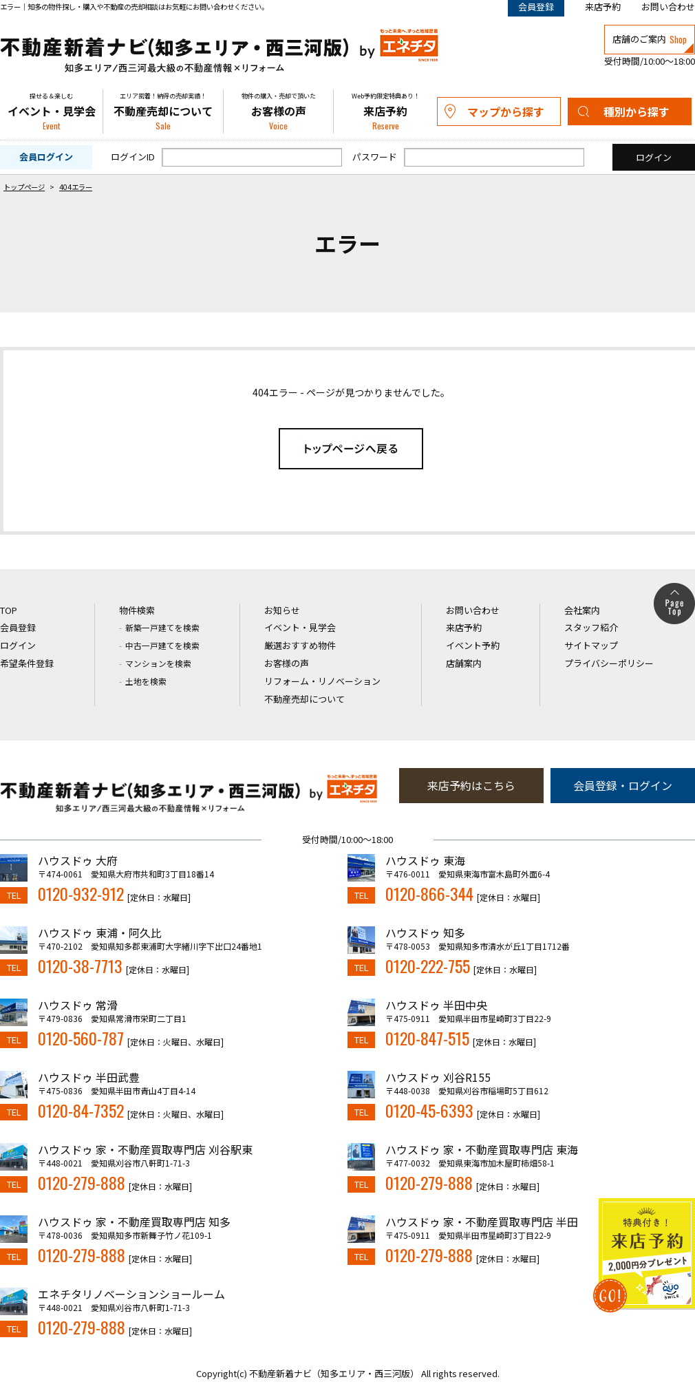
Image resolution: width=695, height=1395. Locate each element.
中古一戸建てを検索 (162, 645)
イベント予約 (473, 645)
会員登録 (18, 627)
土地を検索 (146, 681)
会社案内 (582, 610)
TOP (8, 610)
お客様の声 (278, 111)
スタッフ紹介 (591, 627)
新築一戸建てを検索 (162, 627)
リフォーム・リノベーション (322, 681)
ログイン (18, 645)
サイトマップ (591, 645)
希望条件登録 (27, 663)
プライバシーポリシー (609, 663)
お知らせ (282, 610)
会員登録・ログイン (622, 785)
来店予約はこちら (471, 785)
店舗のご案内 (649, 39)
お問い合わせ (668, 6)
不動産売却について (163, 111)
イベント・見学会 (51, 111)
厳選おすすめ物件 (300, 645)
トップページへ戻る (351, 448)
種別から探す (636, 111)
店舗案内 (464, 663)
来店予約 (603, 6)
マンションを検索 (158, 663)
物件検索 (137, 610)
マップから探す (505, 111)
